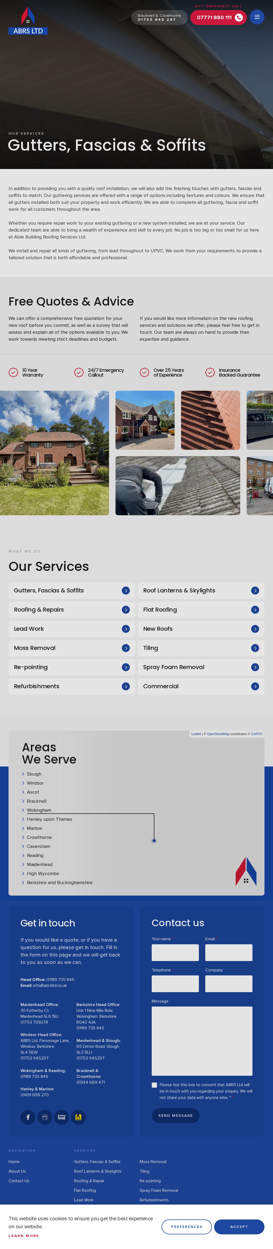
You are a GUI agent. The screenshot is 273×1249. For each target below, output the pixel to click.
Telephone (163, 970)
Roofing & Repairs (39, 609)
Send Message (175, 1115)
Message (160, 1001)
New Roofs (157, 629)
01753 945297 (35, 1058)
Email (211, 939)
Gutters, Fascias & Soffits (49, 590)
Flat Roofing (160, 609)
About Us (17, 1171)
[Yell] (78, 1117)
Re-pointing (31, 667)
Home (14, 1161)
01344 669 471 (91, 1082)
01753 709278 (34, 1022)
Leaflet (196, 734)
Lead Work (29, 629)
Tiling (150, 648)
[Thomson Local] (61, 1117)
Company (214, 970)
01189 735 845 (60, 979)
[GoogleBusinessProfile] (44, 1117)
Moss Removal (34, 648)
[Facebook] (28, 1117)
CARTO (256, 734)
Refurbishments (36, 686)
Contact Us (19, 1181)
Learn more (24, 1236)
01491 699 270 (35, 1095)
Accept (239, 1227)
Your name (163, 939)
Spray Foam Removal (173, 667)
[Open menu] (257, 17)
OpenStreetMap (218, 734)
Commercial (161, 686)
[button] (198, 805)
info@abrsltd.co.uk (50, 985)
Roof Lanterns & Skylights (179, 590)
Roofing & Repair (89, 1181)
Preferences (187, 1227)
